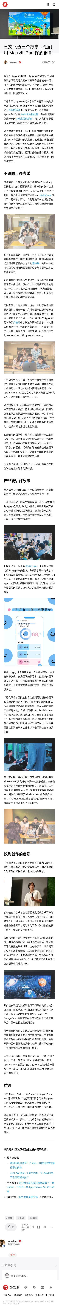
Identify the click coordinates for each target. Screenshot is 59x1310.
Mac (9, 1217)
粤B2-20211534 (13, 1304)
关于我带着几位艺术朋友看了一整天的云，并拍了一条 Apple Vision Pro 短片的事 (30, 1187)
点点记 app (45, 195)
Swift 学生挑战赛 (29, 114)
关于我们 (39, 1295)
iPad (21, 1217)
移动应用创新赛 (24, 118)
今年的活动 (14, 110)
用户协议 (50, 1295)
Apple (33, 1217)
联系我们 (18, 1295)
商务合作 (29, 1295)
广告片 (16, 322)
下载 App (7, 1295)
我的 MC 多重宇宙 (28, 1197)
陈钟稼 (35, 263)
